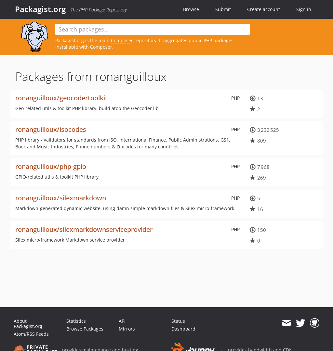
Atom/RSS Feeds (31, 334)
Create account (263, 9)
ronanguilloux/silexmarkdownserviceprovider (84, 229)
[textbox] (152, 29)
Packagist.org (40, 9)
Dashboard (183, 329)
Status (178, 321)
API (122, 321)
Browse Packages (84, 329)
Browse (191, 9)
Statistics (76, 321)
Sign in (303, 9)
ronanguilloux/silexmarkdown (60, 198)
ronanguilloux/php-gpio (50, 166)
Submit (223, 9)
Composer (122, 40)
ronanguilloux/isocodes (50, 129)
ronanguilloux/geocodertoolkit (61, 98)
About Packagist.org (28, 323)
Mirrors (127, 329)
